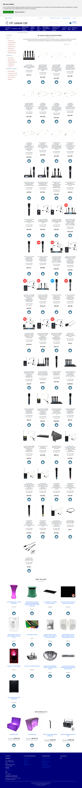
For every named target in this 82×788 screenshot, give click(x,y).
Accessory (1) (11, 40)
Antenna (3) (10, 58)
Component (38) (11, 42)
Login (74, 18)
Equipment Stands (64, 28)
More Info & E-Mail (55, 18)
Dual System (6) (11, 46)
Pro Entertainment (46, 767)
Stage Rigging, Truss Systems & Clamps (46, 29)
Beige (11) (10, 79)
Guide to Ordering (46, 761)
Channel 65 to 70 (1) (12, 75)
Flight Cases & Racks (39, 29)
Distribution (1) (11, 44)
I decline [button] (11, 12)
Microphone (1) (11, 48)
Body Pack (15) (11, 60)
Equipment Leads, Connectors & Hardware (56, 29)
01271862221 (8, 769)
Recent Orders (66, 18)
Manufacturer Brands (75, 28)
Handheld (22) (11, 64)
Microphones (13, 32)
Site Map (26, 763)
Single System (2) (12, 52)
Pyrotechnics (14, 28)
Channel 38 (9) (11, 71)
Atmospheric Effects (8, 28)
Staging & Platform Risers (33, 29)
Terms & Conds (27, 758)
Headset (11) (10, 66)
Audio (19, 28)
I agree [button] (5, 12)
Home (40, 18)
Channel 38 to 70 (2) (12, 73)
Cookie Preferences (46, 758)
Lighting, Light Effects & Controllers (25, 29)
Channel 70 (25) (11, 77)
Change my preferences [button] (19, 12)
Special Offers (69, 28)
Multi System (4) (11, 50)
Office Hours (45, 763)
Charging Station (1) (12, 62)
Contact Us (26, 760)
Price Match (44, 764)
